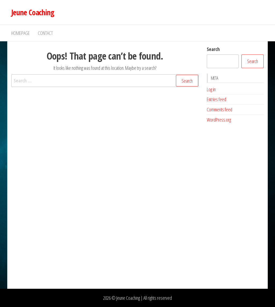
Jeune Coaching (32, 12)
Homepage (20, 33)
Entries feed (216, 99)
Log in (211, 89)
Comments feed (219, 109)
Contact (45, 33)
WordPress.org (219, 119)
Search (213, 49)
